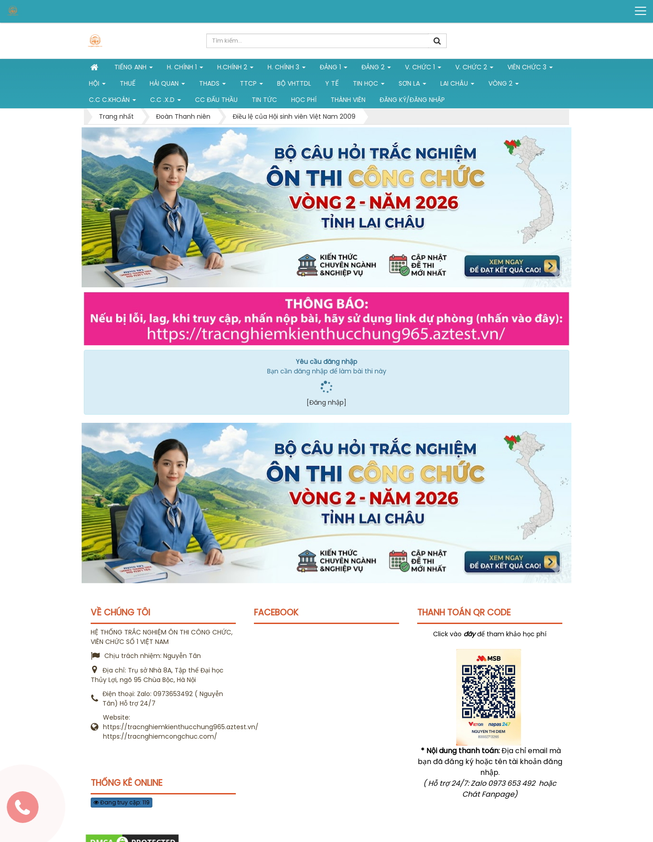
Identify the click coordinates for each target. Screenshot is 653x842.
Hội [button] (97, 85)
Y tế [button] (332, 83)
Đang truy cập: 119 (121, 802)
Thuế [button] (128, 83)
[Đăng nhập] (326, 402)
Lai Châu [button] (457, 85)
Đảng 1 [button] (333, 69)
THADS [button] (212, 85)
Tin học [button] (369, 85)
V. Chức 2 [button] (474, 69)
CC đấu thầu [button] (216, 99)
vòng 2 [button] (503, 85)
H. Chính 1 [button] (185, 69)
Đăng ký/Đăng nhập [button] (412, 99)
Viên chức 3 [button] (530, 69)
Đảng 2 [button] (376, 69)
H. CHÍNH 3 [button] (287, 69)
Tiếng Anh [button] (133, 69)
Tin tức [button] (264, 99)
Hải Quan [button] (167, 85)
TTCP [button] (251, 85)
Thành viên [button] (348, 99)
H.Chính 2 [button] (235, 69)
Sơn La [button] (412, 85)
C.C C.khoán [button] (112, 101)
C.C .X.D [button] (165, 101)
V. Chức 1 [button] (423, 69)
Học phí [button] (304, 99)
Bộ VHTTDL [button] (294, 83)
